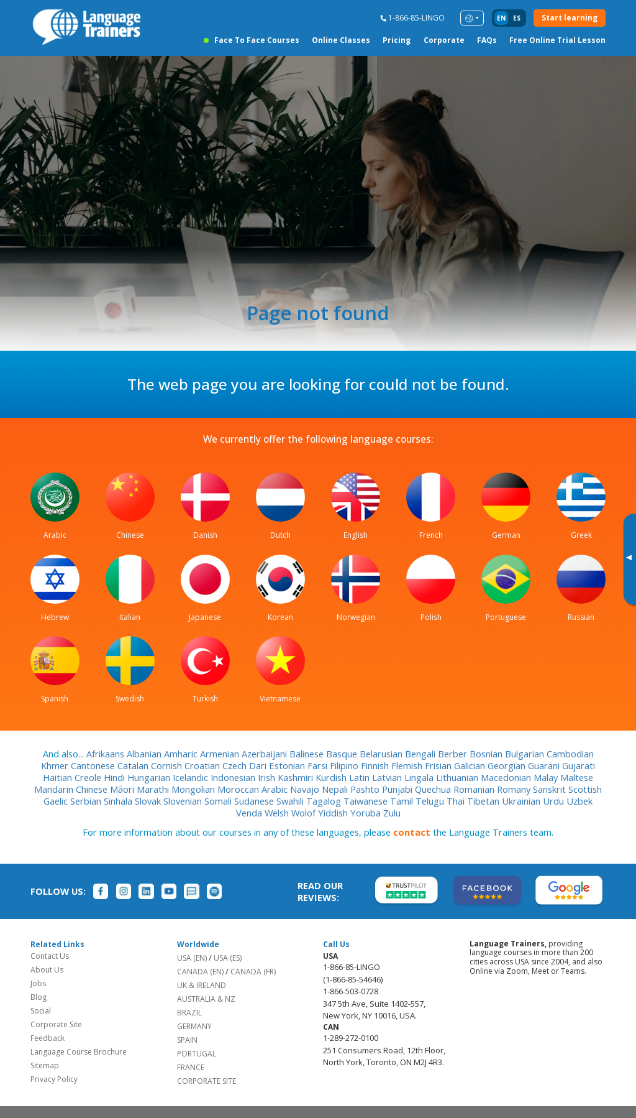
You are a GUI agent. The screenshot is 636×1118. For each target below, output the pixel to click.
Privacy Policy (54, 1079)
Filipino (345, 765)
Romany (515, 789)
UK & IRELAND (201, 985)
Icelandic (192, 777)
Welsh (278, 812)
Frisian (439, 765)
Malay (547, 777)
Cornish (167, 765)
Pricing (397, 40)
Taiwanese (366, 801)
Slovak (149, 801)
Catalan (134, 765)
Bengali (421, 753)
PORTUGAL (196, 1053)
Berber (454, 753)
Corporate (444, 40)
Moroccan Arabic (253, 789)
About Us (46, 969)
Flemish (408, 765)
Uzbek (579, 801)
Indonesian (234, 777)
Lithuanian (458, 777)
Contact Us (49, 956)
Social (40, 1010)
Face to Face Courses (256, 40)
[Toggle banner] (629, 559)
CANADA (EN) (200, 971)
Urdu (554, 801)
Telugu (431, 801)
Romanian (475, 789)
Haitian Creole (73, 777)
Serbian (87, 801)
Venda (250, 812)
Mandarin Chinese (72, 789)
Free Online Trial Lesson (557, 40)
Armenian (221, 753)
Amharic (182, 753)
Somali (219, 801)
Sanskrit (550, 789)
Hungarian (150, 777)
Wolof (304, 812)
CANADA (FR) (253, 971)
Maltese (576, 777)
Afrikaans (106, 753)
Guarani (545, 765)
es (516, 18)
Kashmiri (297, 777)
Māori (123, 789)
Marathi (154, 789)
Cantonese (94, 765)
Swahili (291, 801)
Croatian (203, 765)
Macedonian (507, 777)
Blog (38, 997)
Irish (268, 777)
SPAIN (187, 1040)
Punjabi (398, 789)
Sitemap (44, 1065)
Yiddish (334, 812)
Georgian (508, 765)
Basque (343, 753)
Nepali (336, 789)
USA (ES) (228, 958)
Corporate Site (56, 1024)
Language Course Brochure (78, 1051)
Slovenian (183, 801)
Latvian (388, 777)
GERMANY (194, 1026)
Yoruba (366, 812)
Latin (360, 777)
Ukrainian (522, 801)
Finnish (376, 765)
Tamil (403, 801)
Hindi (115, 777)
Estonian (288, 765)
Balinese (307, 753)
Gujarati (578, 765)
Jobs (38, 983)
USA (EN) (192, 958)
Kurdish (332, 777)
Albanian (145, 753)
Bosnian (487, 753)
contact (411, 832)
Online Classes (341, 40)
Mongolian (194, 789)
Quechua (434, 789)
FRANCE (190, 1067)
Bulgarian (526, 753)
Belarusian (382, 753)
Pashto (366, 789)
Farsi (318, 765)
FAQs (487, 40)
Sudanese (255, 801)
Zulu (392, 812)
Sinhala (119, 801)
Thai (457, 801)
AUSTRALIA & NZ (206, 999)
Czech (235, 765)
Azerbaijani (265, 753)
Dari (259, 765)
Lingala (420, 777)
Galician (471, 765)
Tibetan (484, 801)
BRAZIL (189, 1012)
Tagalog (324, 801)
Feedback (47, 1038)
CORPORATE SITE (206, 1081)
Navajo (306, 789)
